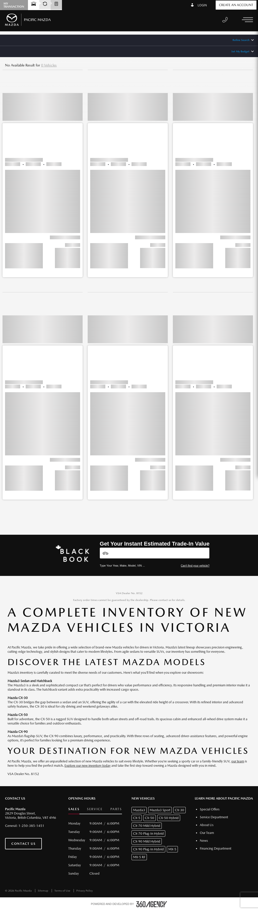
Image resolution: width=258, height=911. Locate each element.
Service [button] (95, 809)
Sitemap (43, 890)
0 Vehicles (49, 65)
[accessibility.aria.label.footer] (151, 904)
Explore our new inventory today (87, 765)
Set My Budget (240, 51)
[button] (43, 178)
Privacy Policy (84, 890)
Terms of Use (62, 890)
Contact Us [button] (23, 844)
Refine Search (241, 40)
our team (237, 761)
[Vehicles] (155, 553)
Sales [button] (73, 809)
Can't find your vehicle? (195, 565)
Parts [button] (116, 809)
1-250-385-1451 (31, 826)
